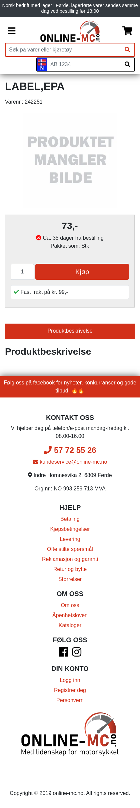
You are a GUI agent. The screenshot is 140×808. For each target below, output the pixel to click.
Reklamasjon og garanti (70, 559)
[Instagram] (76, 654)
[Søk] (127, 50)
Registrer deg (70, 690)
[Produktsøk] (63, 49)
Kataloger (70, 625)
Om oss (70, 605)
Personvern (70, 700)
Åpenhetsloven (70, 615)
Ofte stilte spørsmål (70, 549)
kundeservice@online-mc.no (70, 462)
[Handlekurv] (127, 31)
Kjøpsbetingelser (70, 529)
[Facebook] (63, 654)
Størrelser (70, 579)
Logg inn (70, 680)
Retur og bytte (70, 569)
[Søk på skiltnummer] (127, 65)
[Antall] (22, 272)
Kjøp (82, 271)
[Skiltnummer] (83, 64)
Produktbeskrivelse (69, 331)
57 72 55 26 (70, 450)
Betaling (70, 519)
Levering (70, 539)
